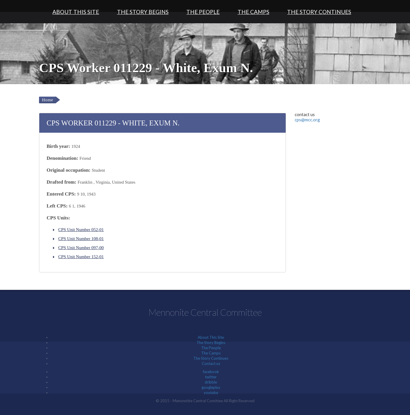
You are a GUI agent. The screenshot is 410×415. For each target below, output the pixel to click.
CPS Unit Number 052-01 (81, 229)
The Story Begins (143, 11)
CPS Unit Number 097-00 (81, 247)
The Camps (253, 11)
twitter (211, 377)
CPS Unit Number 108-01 (81, 238)
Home (47, 100)
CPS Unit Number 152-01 (81, 256)
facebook (211, 371)
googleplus (211, 387)
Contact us (211, 363)
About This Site (75, 11)
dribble (211, 382)
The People (203, 11)
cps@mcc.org (307, 119)
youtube (211, 392)
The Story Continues (319, 11)
